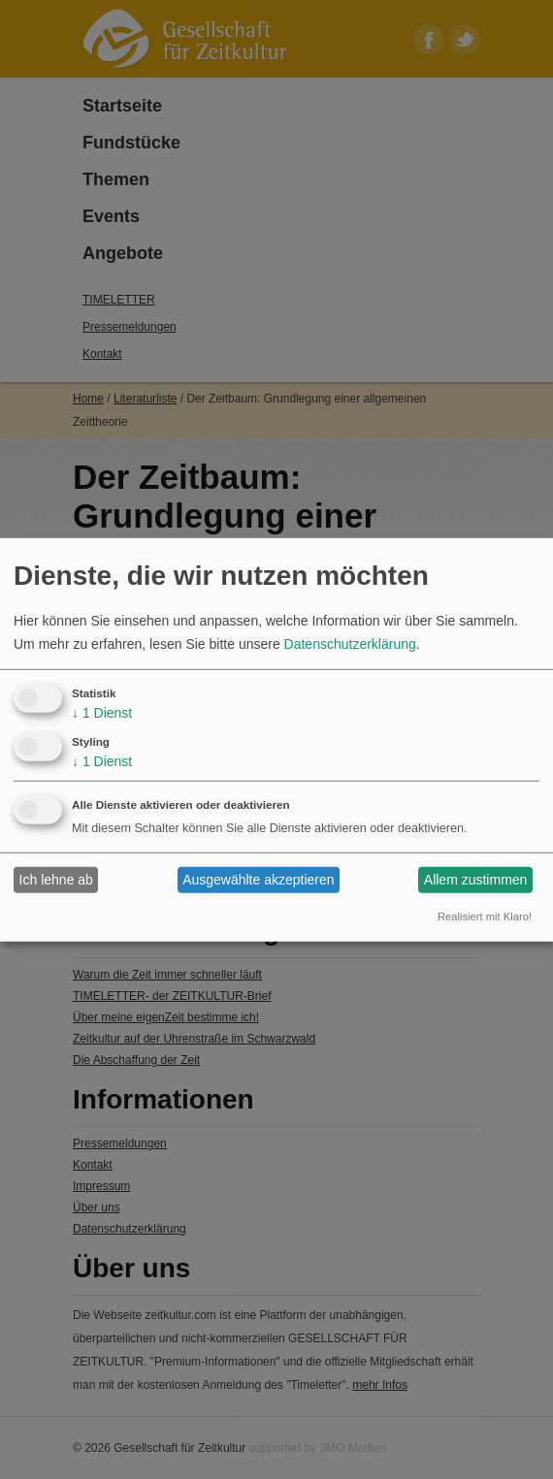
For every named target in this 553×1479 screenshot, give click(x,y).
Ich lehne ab (56, 879)
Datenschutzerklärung (350, 644)
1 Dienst (102, 713)
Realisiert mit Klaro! (485, 916)
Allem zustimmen (476, 879)
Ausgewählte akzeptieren (258, 879)
